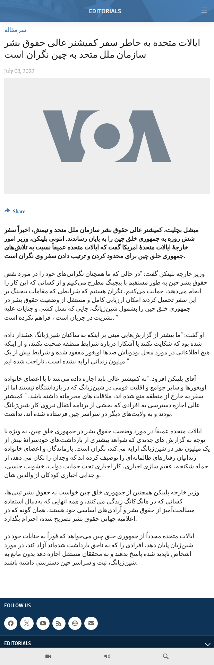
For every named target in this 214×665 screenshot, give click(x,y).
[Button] (15, 213)
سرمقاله (15, 30)
